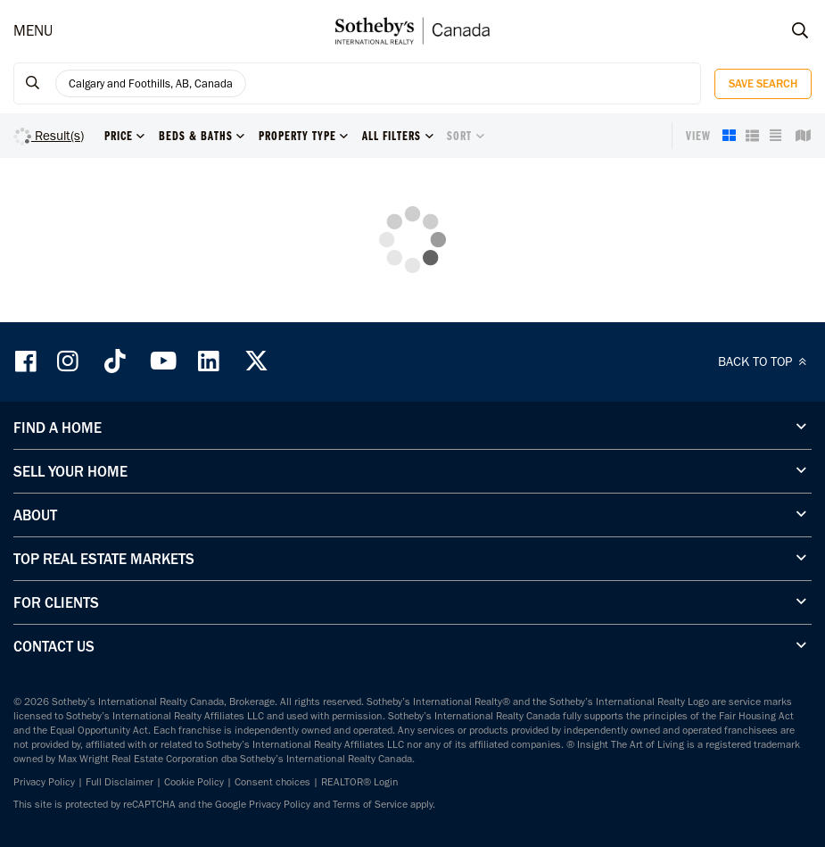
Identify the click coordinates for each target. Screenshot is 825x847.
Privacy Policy (44, 782)
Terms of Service (370, 804)
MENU (33, 30)
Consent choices (272, 782)
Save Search (763, 83)
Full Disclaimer (119, 782)
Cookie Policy (194, 782)
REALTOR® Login (360, 782)
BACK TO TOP (765, 361)
